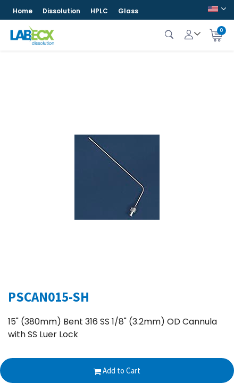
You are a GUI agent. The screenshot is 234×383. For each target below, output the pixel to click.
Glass (128, 10)
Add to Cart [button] (117, 370)
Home (22, 10)
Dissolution (61, 10)
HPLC (99, 10)
